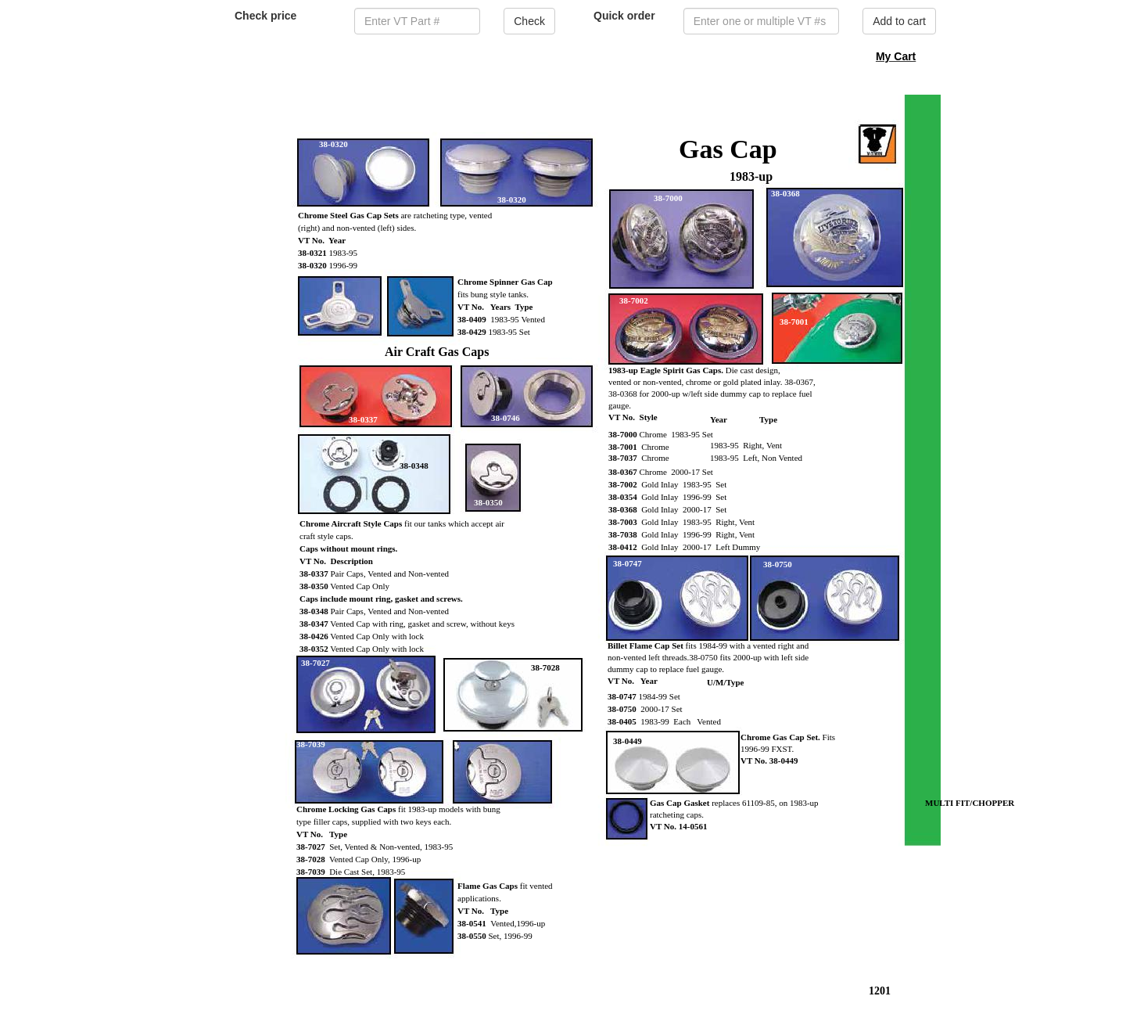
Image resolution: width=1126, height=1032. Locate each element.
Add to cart (899, 21)
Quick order (624, 15)
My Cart (896, 56)
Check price (265, 15)
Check (529, 21)
